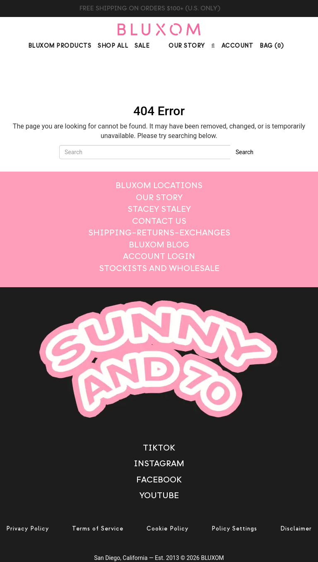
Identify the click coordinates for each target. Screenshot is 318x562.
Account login (159, 256)
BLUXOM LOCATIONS (159, 185)
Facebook (159, 480)
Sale (142, 45)
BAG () (272, 45)
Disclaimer (296, 528)
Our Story (187, 45)
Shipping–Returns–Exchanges (159, 233)
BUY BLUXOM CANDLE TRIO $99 (159, 8)
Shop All (113, 45)
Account (237, 45)
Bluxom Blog (159, 245)
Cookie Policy (167, 528)
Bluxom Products (60, 45)
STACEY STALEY (159, 209)
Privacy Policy (27, 528)
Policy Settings (234, 528)
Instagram (159, 463)
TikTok (159, 448)
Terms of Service (97, 528)
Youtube (159, 495)
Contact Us (159, 221)
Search (244, 152)
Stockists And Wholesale (159, 268)
